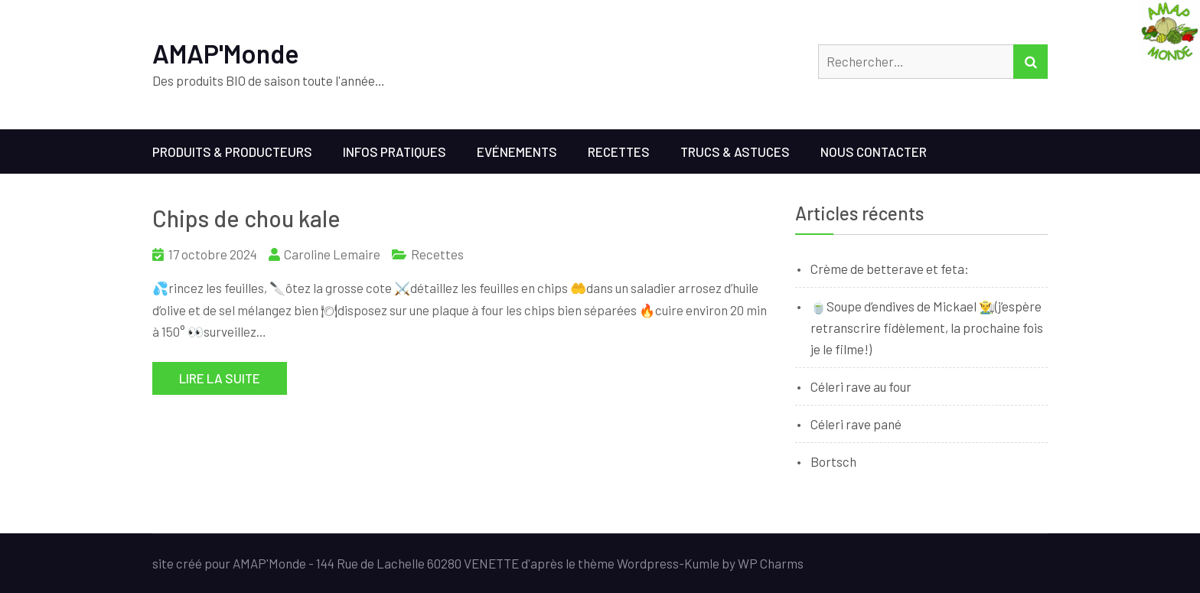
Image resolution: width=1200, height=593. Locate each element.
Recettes (619, 151)
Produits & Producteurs (232, 151)
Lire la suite (219, 378)
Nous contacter (873, 151)
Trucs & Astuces (735, 151)
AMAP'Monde (225, 53)
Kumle (701, 563)
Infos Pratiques (394, 151)
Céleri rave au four (860, 386)
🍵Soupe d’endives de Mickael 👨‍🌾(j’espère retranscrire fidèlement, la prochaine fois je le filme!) (926, 327)
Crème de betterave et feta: (889, 268)
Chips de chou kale (246, 218)
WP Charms (771, 563)
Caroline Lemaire (332, 254)
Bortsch (833, 461)
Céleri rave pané (856, 424)
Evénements (517, 151)
